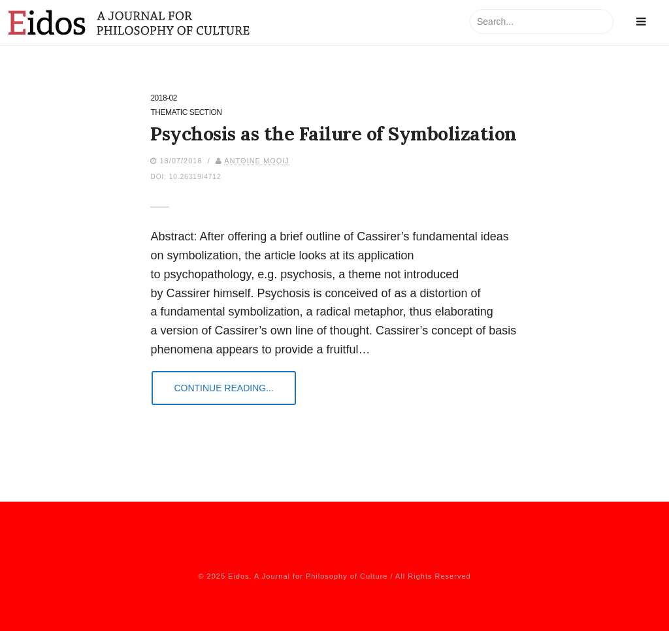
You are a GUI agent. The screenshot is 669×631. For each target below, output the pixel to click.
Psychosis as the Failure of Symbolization (333, 133)
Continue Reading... (223, 388)
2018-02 (163, 98)
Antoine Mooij (256, 161)
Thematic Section (185, 112)
